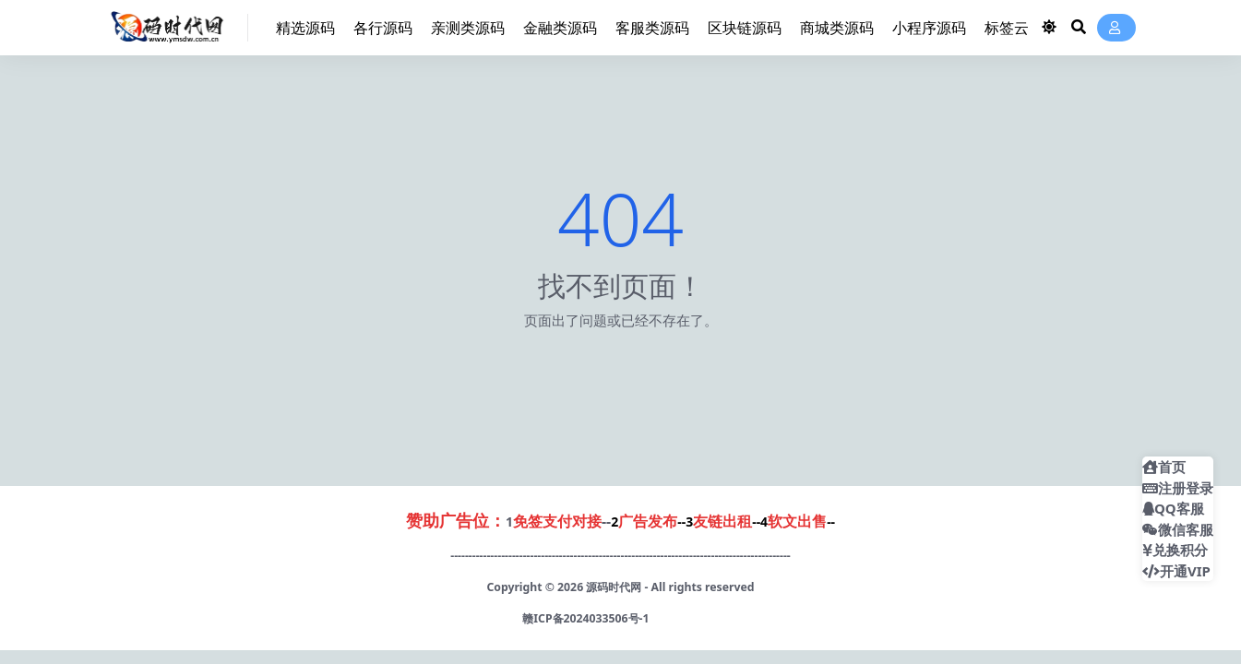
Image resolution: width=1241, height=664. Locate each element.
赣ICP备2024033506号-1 (585, 618)
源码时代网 (613, 587)
